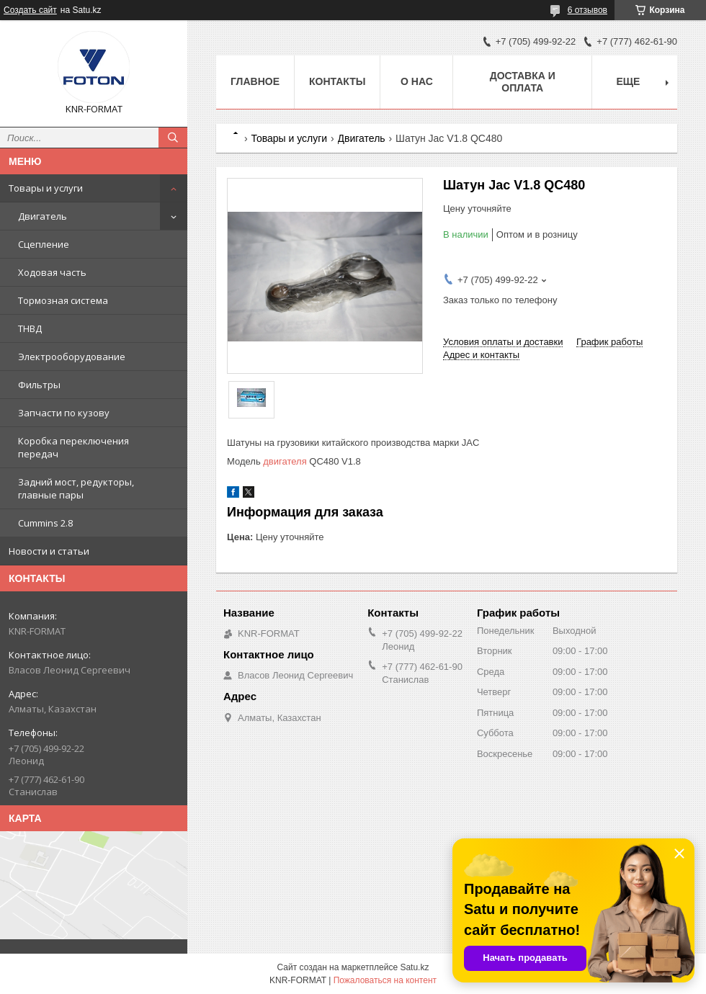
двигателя (284, 461)
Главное (255, 81)
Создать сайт (30, 10)
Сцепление (43, 244)
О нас (417, 81)
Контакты (337, 81)
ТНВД (30, 328)
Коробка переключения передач (73, 447)
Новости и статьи (49, 551)
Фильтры (39, 384)
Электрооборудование (71, 356)
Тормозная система (63, 300)
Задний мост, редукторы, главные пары (76, 488)
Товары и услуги (46, 188)
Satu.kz (414, 967)
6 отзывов (587, 10)
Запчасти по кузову (64, 412)
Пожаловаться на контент (385, 980)
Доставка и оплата (522, 82)
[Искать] (172, 137)
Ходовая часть (52, 272)
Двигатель (42, 216)
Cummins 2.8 (45, 522)
